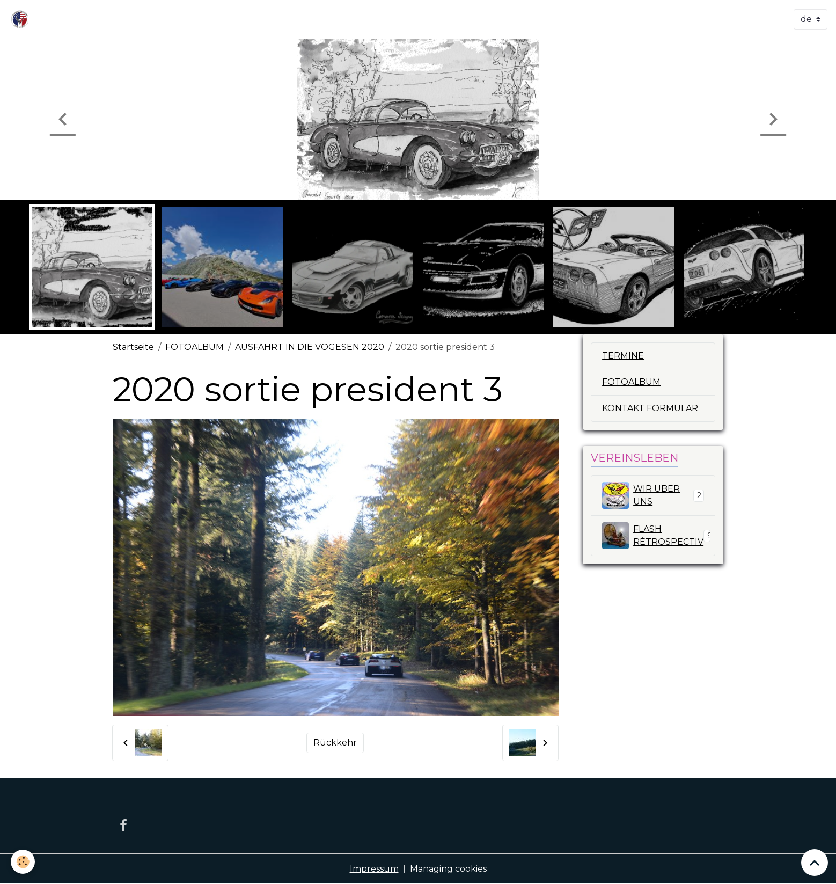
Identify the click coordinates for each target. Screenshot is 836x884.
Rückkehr (335, 742)
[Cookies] (23, 862)
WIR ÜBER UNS (653, 495)
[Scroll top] (814, 862)
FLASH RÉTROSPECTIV (657, 535)
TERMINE (623, 355)
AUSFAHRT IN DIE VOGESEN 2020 (309, 347)
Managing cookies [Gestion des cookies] (448, 869)
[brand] (22, 19)
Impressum (374, 869)
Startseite (133, 347)
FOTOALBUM (194, 347)
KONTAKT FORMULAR (650, 408)
